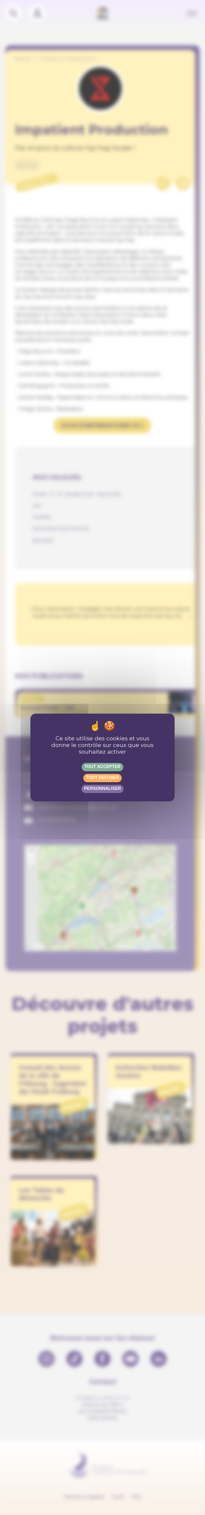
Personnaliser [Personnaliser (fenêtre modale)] (102, 788)
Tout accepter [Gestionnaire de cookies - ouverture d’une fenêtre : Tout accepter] (102, 766)
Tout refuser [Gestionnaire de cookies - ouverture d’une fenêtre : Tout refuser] (102, 777)
